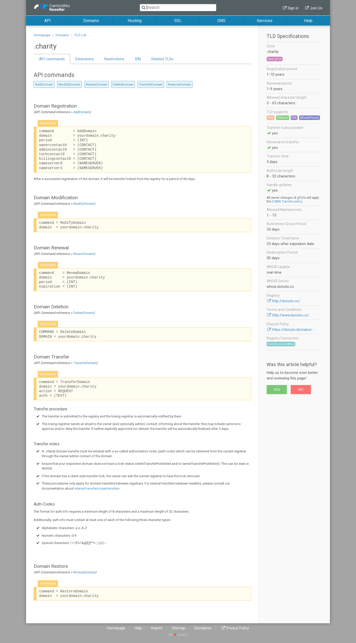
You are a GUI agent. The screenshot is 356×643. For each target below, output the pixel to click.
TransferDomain (151, 84)
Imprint (157, 628)
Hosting (135, 20)
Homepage (42, 35)
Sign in (293, 8)
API (47, 20)
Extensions (84, 59)
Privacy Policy (237, 628)
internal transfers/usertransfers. (97, 488)
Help (308, 20)
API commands (52, 59)
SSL (178, 20)
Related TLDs (162, 59)
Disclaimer (203, 628)
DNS (221, 20)
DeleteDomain (123, 84)
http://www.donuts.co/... (291, 315)
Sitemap (178, 628)
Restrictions (114, 59)
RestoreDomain (179, 84)
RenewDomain (96, 84)
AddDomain (44, 84)
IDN (138, 59)
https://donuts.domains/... (293, 329)
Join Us (316, 8)
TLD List (80, 35)
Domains (91, 20)
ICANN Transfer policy (287, 201)
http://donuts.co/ (286, 301)
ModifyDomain (69, 84)
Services (264, 20)
